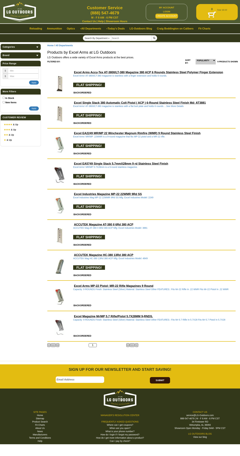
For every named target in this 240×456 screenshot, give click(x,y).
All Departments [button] (90, 28)
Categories (21, 46)
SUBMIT (160, 380)
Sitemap (40, 418)
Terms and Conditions (40, 438)
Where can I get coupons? (120, 425)
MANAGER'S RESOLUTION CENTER (120, 415)
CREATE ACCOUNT (166, 16)
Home (50, 45)
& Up (11, 124)
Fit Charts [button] (204, 28)
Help (101, 21)
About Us (40, 428)
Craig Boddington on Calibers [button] (175, 28)
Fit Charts (40, 425)
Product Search (40, 421)
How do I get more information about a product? (120, 438)
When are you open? (120, 428)
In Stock (9, 98)
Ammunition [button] (54, 28)
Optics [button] (71, 28)
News (40, 431)
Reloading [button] (36, 28)
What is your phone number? (120, 431)
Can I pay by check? (120, 441)
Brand (21, 55)
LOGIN (166, 11)
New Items (10, 102)
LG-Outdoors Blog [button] (141, 28)
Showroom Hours (116, 21)
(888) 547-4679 (104, 12)
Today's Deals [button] (115, 28)
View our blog (200, 437)
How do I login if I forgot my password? (119, 434)
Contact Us (89, 21)
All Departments (64, 45)
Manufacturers (40, 434)
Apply (33, 83)
